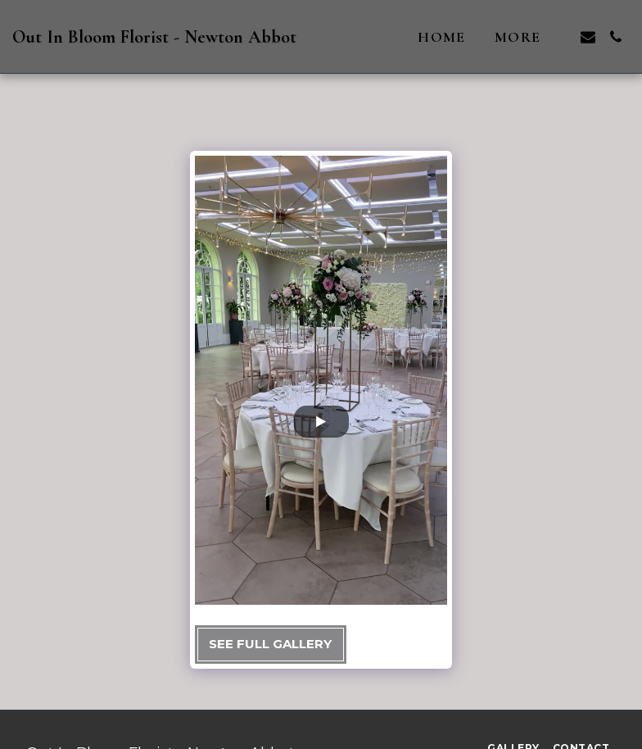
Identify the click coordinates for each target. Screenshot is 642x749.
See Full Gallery (270, 643)
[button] (588, 37)
